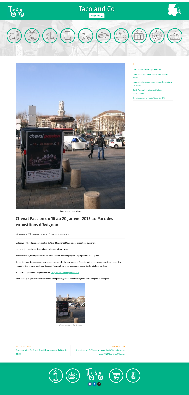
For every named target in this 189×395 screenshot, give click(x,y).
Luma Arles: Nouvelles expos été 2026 (147, 70)
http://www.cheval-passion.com (65, 272)
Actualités (64, 234)
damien (22, 234)
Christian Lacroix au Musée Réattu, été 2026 (149, 98)
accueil (54, 234)
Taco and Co (97, 8)
